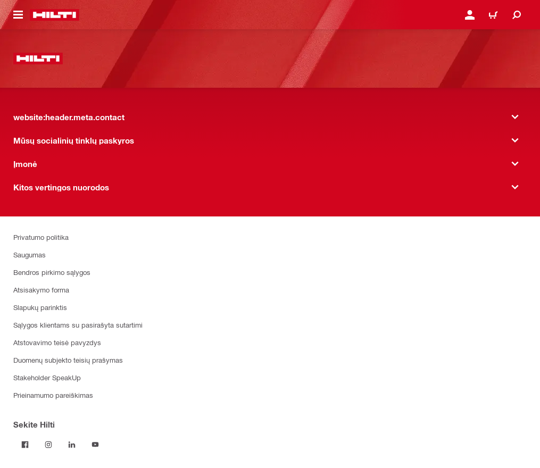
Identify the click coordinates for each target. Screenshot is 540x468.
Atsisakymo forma (41, 290)
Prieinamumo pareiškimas (53, 395)
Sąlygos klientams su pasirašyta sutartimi (78, 325)
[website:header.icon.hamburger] (18, 15)
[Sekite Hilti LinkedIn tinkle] (72, 444)
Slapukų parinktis (40, 307)
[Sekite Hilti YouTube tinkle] (95, 444)
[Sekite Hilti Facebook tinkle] (25, 444)
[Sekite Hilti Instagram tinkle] (48, 444)
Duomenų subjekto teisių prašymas (68, 360)
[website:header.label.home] (54, 15)
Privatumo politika (41, 237)
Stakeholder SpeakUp (47, 377)
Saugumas (29, 254)
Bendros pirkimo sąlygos (51, 272)
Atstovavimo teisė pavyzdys (57, 342)
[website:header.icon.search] (516, 15)
